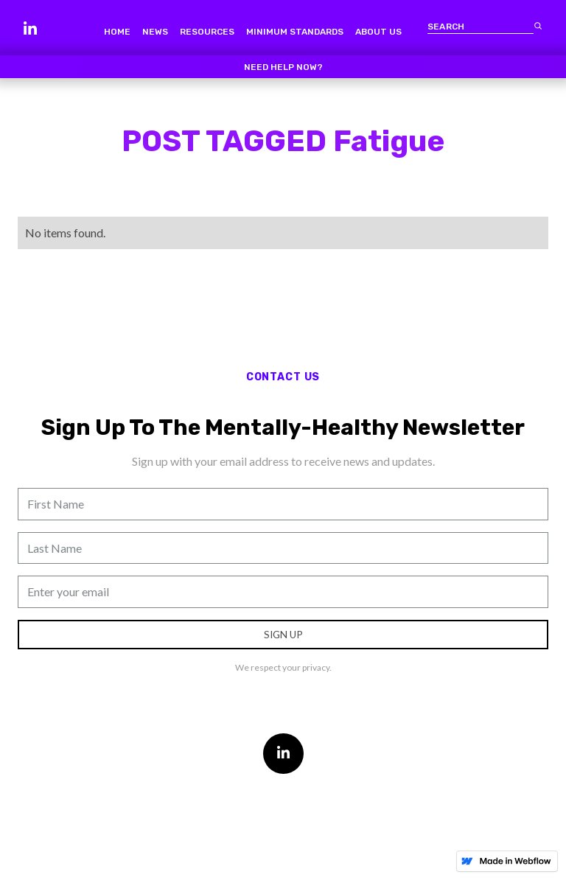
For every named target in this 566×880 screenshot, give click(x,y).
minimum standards (294, 32)
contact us (283, 377)
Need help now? (283, 67)
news (155, 32)
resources (207, 32)
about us (378, 32)
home (117, 32)
